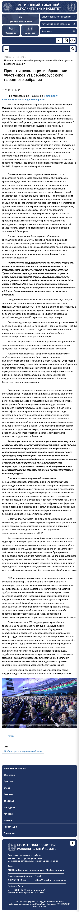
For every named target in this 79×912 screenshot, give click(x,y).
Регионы (8, 794)
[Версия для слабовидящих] (73, 40)
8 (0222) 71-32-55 (17, 880)
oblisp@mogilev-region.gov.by (50, 880)
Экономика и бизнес (14, 768)
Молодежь (9, 807)
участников (50, 96)
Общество (9, 775)
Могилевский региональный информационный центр (33, 861)
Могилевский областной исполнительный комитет (38, 6)
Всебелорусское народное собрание (23, 751)
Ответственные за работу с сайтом (24, 855)
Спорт (6, 788)
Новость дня (10, 826)
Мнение (7, 820)
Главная (8, 57)
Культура (8, 781)
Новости (20, 57)
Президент (9, 833)
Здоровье (8, 801)
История (8, 814)
